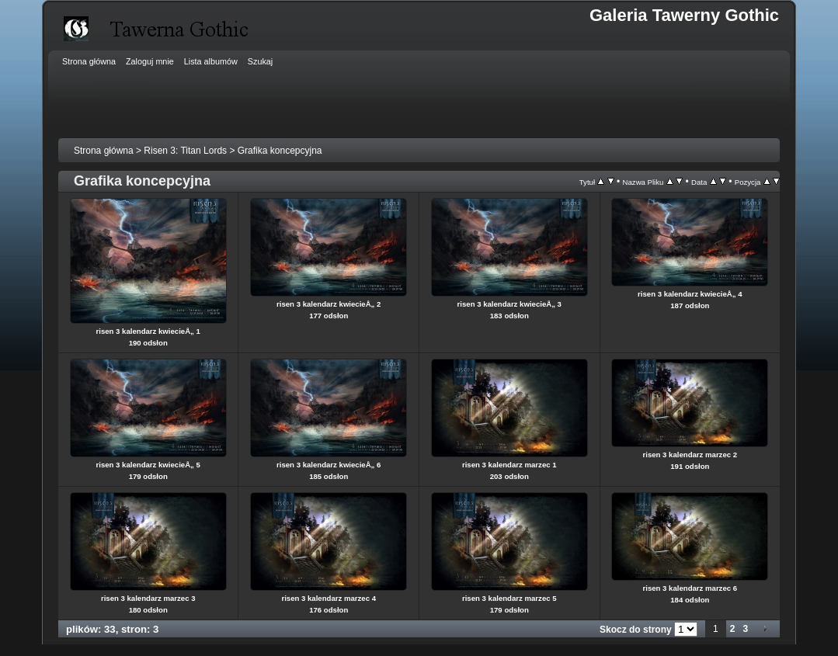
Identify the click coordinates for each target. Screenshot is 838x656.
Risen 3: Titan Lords (185, 150)
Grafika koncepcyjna (280, 150)
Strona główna (104, 150)
